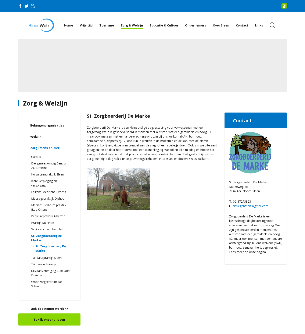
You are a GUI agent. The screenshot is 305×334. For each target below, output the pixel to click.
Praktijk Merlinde (42, 223)
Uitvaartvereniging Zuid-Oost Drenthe (51, 273)
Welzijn (35, 137)
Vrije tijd (86, 25)
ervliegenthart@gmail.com (250, 206)
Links (259, 25)
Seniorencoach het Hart (47, 229)
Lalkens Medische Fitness (48, 192)
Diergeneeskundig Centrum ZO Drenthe (49, 165)
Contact (242, 25)
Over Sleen (221, 25)
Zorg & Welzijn (132, 25)
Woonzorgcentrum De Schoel (46, 284)
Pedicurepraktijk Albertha (48, 216)
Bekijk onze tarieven (49, 319)
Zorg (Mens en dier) (45, 148)
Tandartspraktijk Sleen (46, 258)
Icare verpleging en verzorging (44, 183)
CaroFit (36, 157)
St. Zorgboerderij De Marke (46, 238)
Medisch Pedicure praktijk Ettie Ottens (48, 207)
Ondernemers (195, 25)
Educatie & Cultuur (164, 25)
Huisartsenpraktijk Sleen (47, 174)
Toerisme (106, 25)
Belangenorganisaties (47, 125)
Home (68, 25)
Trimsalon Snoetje (43, 264)
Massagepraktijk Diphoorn (49, 198)
